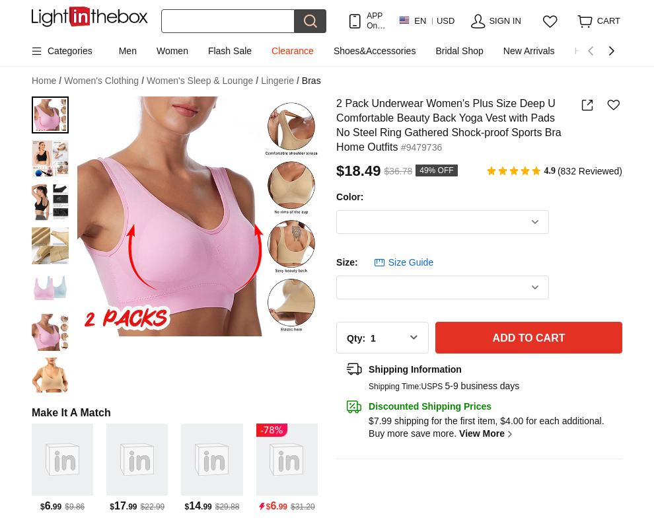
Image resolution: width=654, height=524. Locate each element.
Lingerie (280, 81)
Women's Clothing (104, 81)
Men (128, 51)
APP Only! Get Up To (376, 20)
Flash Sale (230, 51)
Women (172, 51)
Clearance (293, 51)
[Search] (228, 21)
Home (46, 81)
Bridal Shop (459, 51)
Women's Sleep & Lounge (202, 81)
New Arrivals (529, 51)
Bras (311, 80)
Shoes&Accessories (375, 51)
